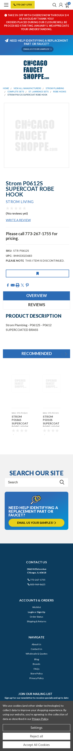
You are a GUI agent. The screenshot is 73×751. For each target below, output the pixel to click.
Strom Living (19, 201)
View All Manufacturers (27, 88)
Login (31, 612)
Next (66, 354)
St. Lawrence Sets (39, 91)
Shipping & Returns (36, 621)
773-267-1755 (23, 4)
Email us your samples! (36, 522)
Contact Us (36, 649)
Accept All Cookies (36, 745)
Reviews (36, 304)
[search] (53, 5)
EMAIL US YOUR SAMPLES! (37, 49)
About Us (36, 644)
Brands (36, 663)
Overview (36, 295)
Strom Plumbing (55, 88)
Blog (36, 659)
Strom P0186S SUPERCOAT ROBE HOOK (20, 421)
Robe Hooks (59, 91)
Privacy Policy (36, 678)
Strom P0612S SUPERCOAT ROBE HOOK (27, 95)
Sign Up (41, 612)
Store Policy (36, 673)
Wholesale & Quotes (36, 653)
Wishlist (36, 607)
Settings (36, 728)
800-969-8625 (36, 584)
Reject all (36, 736)
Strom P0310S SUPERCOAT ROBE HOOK (51, 421)
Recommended (36, 353)
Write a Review (18, 220)
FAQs (37, 668)
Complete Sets (15, 91)
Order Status (36, 616)
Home (6, 88)
